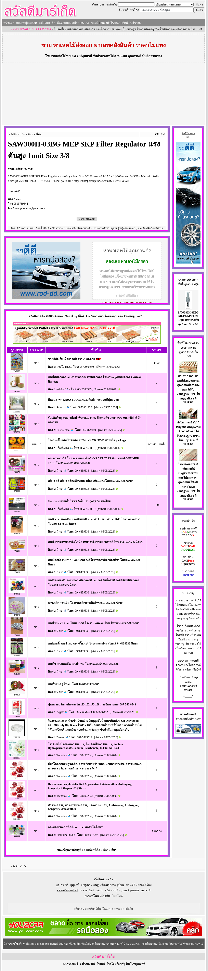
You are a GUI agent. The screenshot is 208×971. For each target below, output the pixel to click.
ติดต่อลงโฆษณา (132, 22)
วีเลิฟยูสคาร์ (108, 884)
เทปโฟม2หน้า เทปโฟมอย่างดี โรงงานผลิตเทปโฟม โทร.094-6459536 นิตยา (93, 623)
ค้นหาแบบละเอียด (68, 22)
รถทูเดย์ (85, 884)
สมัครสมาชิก (47, 22)
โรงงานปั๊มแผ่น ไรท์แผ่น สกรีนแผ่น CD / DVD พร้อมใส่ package (87, 440)
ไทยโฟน (117, 895)
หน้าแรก (8, 22)
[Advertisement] (103, 94)
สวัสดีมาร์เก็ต (17, 134)
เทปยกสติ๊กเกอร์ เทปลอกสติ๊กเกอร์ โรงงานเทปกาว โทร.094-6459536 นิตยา (93, 643)
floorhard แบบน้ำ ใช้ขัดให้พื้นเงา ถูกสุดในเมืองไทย (79, 501)
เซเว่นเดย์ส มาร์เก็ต (108, 890)
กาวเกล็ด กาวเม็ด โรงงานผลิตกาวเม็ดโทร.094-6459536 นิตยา (86, 602)
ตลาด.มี (146, 890)
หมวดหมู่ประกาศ (26, 22)
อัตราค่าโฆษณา (110, 22)
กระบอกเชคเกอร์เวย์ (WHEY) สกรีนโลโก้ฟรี (75, 827)
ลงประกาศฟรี (89, 22)
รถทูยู (96, 884)
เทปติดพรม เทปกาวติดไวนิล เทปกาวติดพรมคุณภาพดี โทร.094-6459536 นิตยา (95, 542)
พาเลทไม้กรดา (134, 261)
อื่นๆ (30, 134)
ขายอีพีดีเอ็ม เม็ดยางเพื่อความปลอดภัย (71, 359)
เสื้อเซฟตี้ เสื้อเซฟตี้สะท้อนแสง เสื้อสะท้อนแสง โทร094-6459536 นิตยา (90, 481)
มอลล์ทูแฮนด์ (130, 890)
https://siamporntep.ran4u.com (91, 180)
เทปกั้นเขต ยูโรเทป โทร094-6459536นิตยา (74, 684)
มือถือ (129, 908)
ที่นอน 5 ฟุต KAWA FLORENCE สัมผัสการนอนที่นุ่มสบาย (83, 399)
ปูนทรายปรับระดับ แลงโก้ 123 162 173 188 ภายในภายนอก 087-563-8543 (92, 704)
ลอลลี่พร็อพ (145, 884)
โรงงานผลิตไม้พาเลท (60, 56)
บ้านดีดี (130, 884)
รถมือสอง (189, 714)
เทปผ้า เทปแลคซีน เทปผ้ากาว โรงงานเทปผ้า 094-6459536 (83, 663)
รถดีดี (64, 884)
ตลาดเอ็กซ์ (87, 890)
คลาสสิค (119, 908)
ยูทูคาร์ (74, 884)
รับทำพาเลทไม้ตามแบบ (110, 56)
